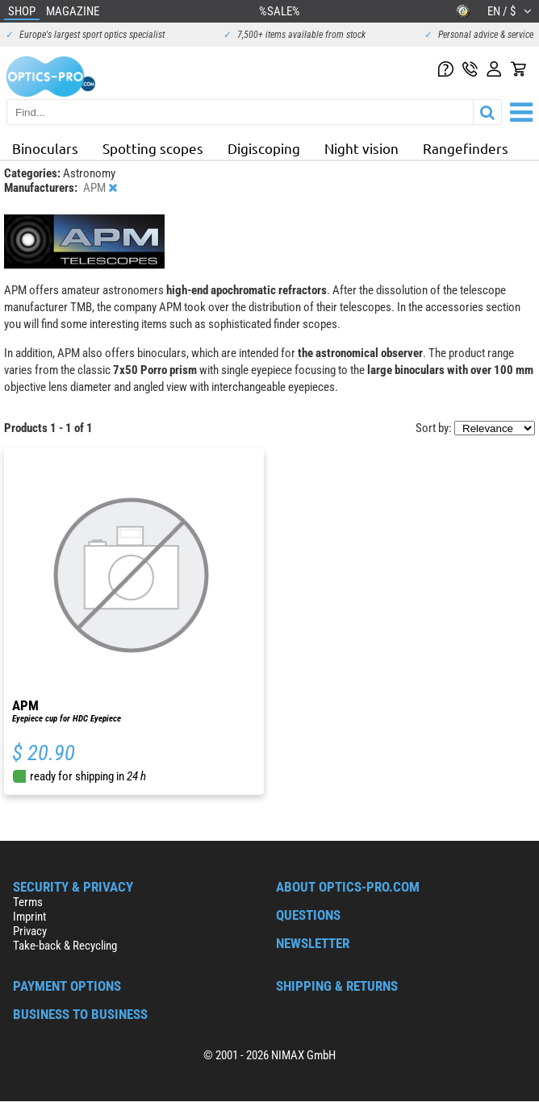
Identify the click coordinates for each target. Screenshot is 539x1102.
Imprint (29, 916)
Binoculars (45, 147)
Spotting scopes (152, 147)
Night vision (361, 147)
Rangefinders (465, 147)
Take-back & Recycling (65, 945)
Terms (28, 902)
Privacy (30, 931)
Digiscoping (264, 147)
